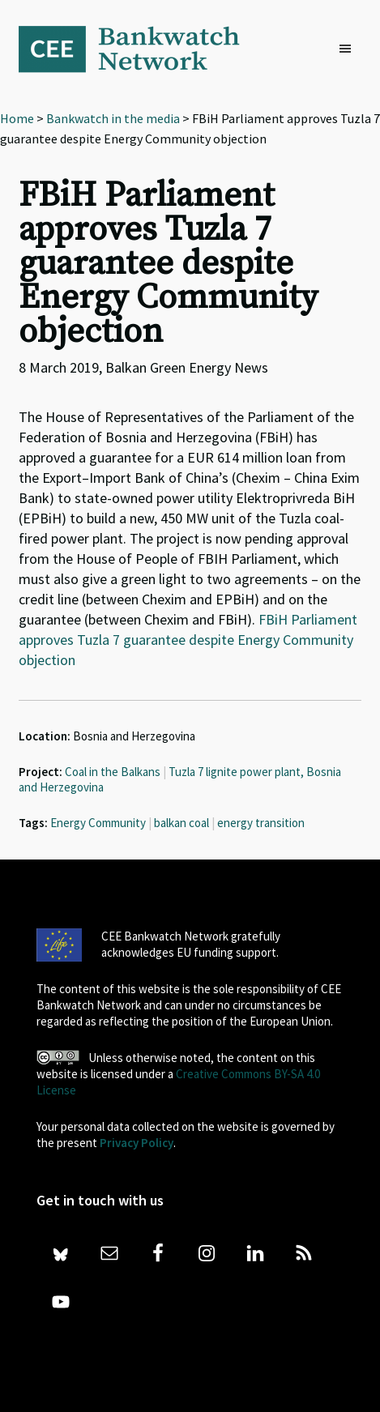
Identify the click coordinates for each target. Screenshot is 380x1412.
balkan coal (181, 822)
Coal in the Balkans (112, 771)
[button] (349, 49)
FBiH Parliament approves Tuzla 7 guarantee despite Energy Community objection (188, 639)
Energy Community (98, 822)
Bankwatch (140, 48)
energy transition (261, 822)
